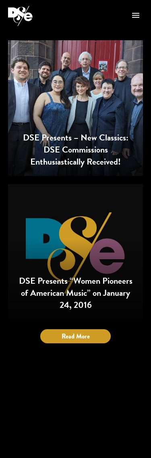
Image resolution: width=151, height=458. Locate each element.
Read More (76, 336)
